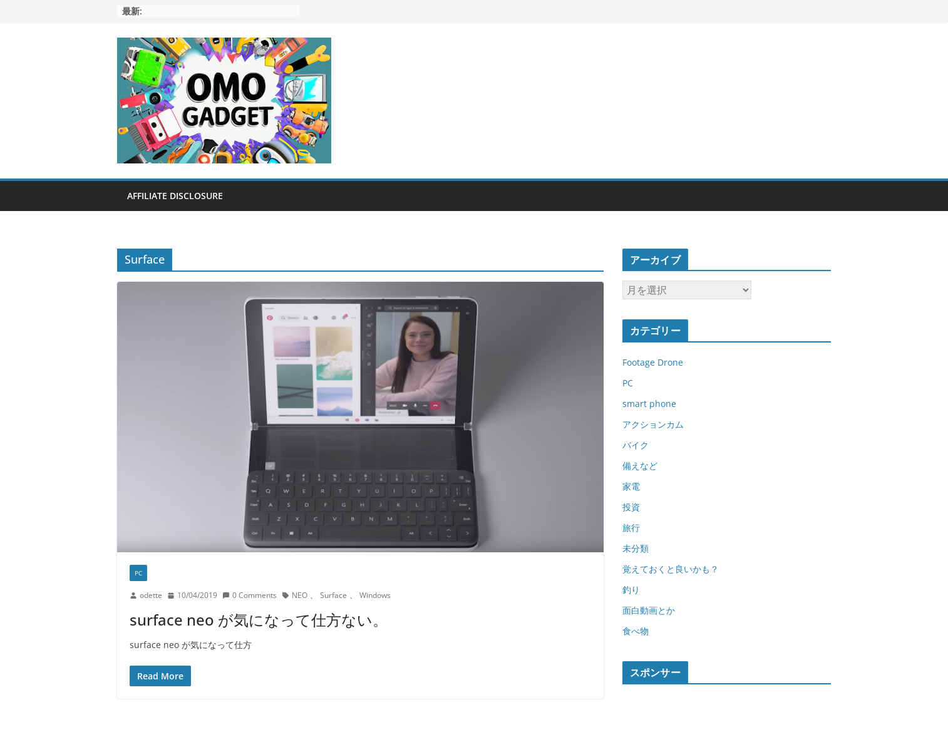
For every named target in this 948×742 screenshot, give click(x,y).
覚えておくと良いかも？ (670, 569)
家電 (631, 486)
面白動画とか (648, 610)
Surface (333, 595)
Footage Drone (652, 362)
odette (151, 595)
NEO (299, 595)
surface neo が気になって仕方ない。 (259, 619)
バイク (635, 445)
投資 (631, 507)
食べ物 (635, 631)
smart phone (649, 404)
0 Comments (249, 595)
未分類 (635, 548)
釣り (631, 589)
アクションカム (653, 424)
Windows (375, 595)
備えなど (639, 465)
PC (138, 573)
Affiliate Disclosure (175, 196)
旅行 (631, 527)
